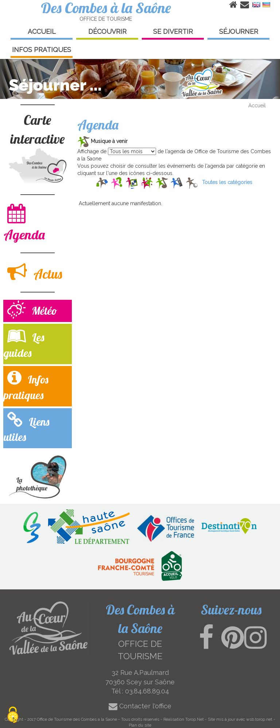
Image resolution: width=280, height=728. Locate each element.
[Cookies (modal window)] (13, 715)
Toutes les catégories (227, 182)
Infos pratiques (26, 385)
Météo (32, 310)
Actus (34, 272)
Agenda (24, 223)
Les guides (24, 343)
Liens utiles (26, 427)
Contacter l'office (140, 706)
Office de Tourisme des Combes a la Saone (77, 719)
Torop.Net (194, 719)
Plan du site (140, 725)
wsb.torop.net (259, 719)
